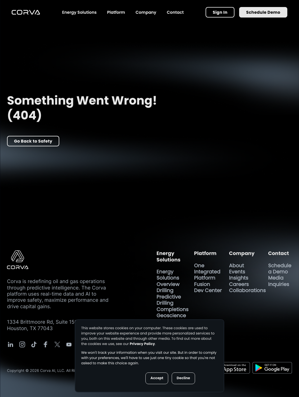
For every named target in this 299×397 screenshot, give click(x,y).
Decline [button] (183, 378)
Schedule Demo (263, 12)
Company (145, 12)
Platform (116, 12)
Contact (175, 12)
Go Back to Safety (33, 141)
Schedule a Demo (279, 268)
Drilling (165, 290)
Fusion (202, 284)
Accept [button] (156, 378)
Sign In (220, 12)
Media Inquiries (279, 280)
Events (237, 271)
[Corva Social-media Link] (10, 344)
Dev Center (208, 290)
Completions (172, 309)
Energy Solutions (79, 12)
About (236, 265)
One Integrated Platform (207, 272)
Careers (239, 284)
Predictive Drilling (169, 299)
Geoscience (171, 315)
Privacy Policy (142, 343)
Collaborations (247, 290)
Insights (238, 277)
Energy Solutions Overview (168, 278)
